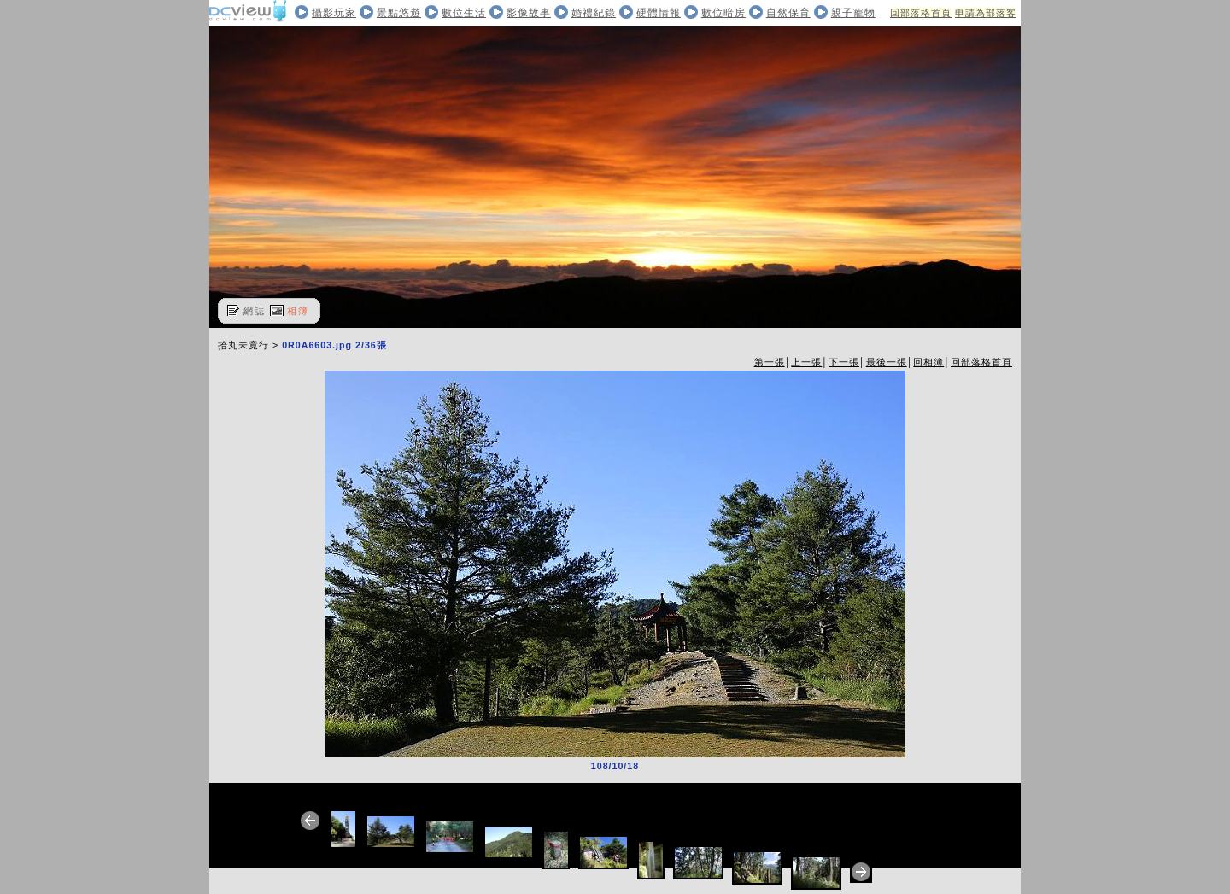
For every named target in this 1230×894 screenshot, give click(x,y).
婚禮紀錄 (593, 13)
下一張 (844, 362)
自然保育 (788, 13)
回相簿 (928, 362)
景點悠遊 (399, 13)
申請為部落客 (985, 13)
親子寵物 (853, 13)
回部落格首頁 (921, 13)
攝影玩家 (334, 13)
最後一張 (886, 362)
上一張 (806, 362)
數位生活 (464, 13)
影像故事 (529, 13)
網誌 (254, 311)
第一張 (769, 362)
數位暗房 (723, 13)
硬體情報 (658, 13)
